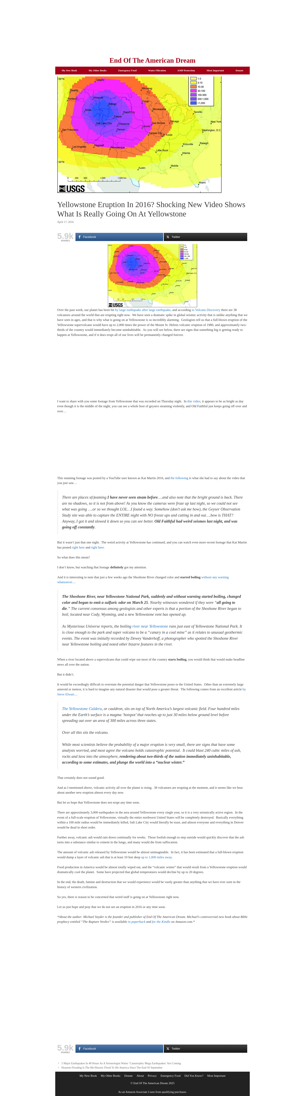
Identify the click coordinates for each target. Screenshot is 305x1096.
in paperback (136, 922)
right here (78, 547)
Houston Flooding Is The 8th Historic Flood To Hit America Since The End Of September (112, 1067)
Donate (239, 70)
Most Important (215, 70)
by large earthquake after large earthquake (143, 310)
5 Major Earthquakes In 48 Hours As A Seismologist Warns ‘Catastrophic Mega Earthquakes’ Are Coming (121, 1063)
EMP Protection (186, 70)
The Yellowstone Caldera (82, 709)
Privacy (152, 1075)
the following (179, 478)
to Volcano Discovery (206, 310)
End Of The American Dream (152, 60)
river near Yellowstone (150, 626)
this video (193, 401)
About (140, 1075)
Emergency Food (127, 70)
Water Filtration (157, 70)
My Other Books (98, 70)
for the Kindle (161, 922)
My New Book (69, 70)
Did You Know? (193, 1075)
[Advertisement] (152, 27)
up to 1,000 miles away (156, 857)
